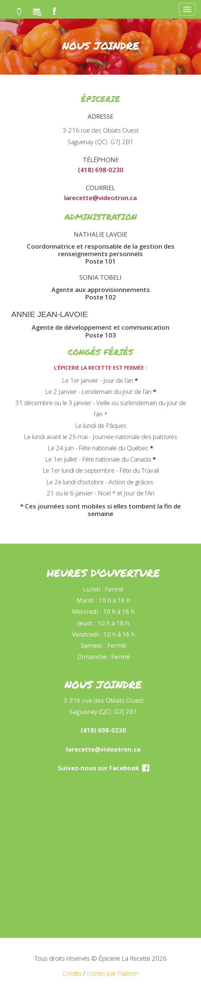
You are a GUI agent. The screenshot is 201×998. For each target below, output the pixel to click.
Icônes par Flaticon (112, 973)
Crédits (72, 973)
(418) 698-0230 (100, 169)
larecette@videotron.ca (100, 197)
